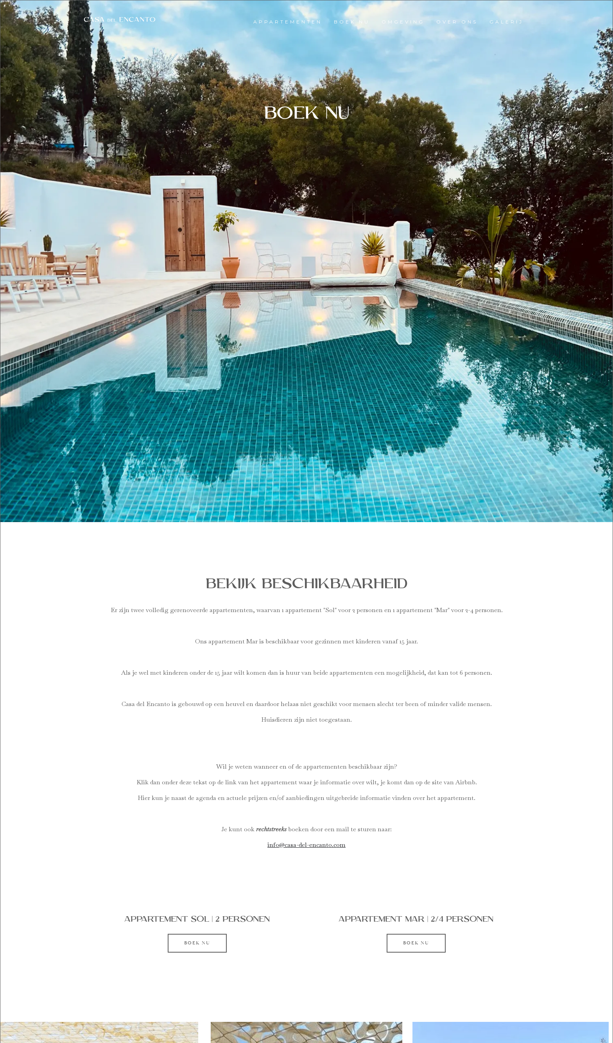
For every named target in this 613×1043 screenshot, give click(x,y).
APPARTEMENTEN (287, 22)
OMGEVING (403, 22)
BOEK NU (352, 22)
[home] (120, 19)
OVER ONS (457, 22)
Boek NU (197, 943)
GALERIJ (506, 22)
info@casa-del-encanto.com (306, 845)
